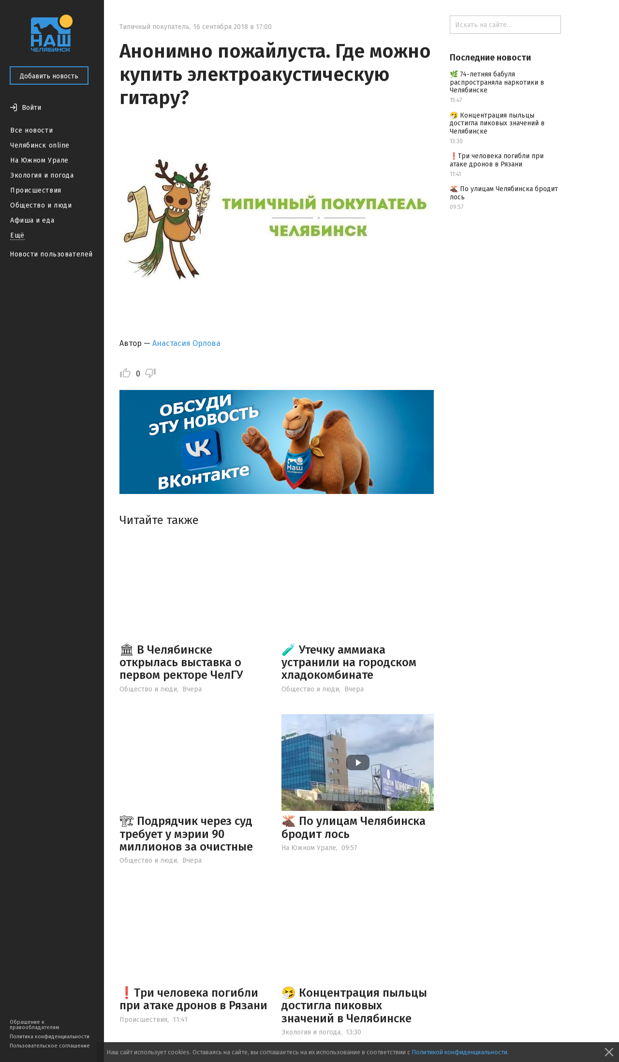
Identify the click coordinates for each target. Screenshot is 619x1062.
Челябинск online (40, 145)
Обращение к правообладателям (34, 1024)
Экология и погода (42, 175)
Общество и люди (41, 205)
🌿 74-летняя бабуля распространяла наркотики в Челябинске (497, 82)
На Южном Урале (39, 160)
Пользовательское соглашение (50, 1045)
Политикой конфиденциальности (459, 1052)
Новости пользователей (51, 254)
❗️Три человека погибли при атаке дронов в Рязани (193, 999)
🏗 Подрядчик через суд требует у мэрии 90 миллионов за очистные (186, 833)
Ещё (17, 235)
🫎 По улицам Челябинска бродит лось (353, 827)
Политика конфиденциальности (49, 1036)
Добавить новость (49, 76)
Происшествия (35, 190)
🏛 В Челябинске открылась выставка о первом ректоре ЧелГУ (181, 662)
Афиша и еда (32, 220)
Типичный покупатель (154, 27)
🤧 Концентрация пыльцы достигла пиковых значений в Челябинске (354, 1005)
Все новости (31, 130)
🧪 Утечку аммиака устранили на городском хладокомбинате (348, 662)
